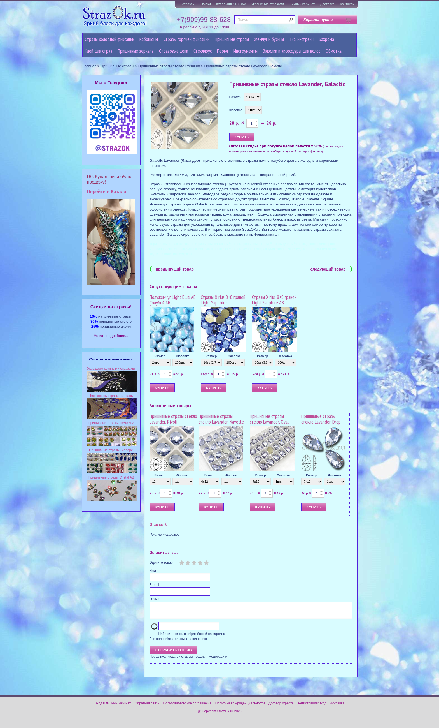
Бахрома (326, 39)
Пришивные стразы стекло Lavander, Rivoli (173, 419)
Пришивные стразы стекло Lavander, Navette (221, 419)
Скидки (205, 4)
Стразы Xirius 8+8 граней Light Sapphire (223, 300)
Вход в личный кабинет (113, 707)
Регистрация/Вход (312, 707)
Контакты (347, 4)
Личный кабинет (302, 4)
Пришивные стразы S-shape (111, 450)
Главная (89, 66)
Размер (235, 97)
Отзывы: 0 (158, 524)
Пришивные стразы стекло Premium (169, 66)
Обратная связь (147, 707)
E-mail (154, 585)
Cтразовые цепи (173, 51)
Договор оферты (281, 707)
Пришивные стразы (232, 39)
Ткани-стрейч (301, 39)
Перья (222, 51)
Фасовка (235, 110)
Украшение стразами (267, 4)
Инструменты (245, 51)
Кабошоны (148, 39)
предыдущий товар (172, 268)
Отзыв (154, 599)
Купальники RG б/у (231, 4)
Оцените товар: (162, 563)
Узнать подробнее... (111, 336)
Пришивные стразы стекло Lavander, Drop (321, 419)
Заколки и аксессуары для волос (291, 51)
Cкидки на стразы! (111, 306)
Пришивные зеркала (135, 51)
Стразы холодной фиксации (109, 39)
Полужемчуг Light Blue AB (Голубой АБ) (173, 300)
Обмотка (334, 51)
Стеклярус (202, 51)
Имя (153, 570)
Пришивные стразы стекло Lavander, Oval (269, 419)
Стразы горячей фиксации (186, 39)
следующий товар (331, 268)
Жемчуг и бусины (269, 39)
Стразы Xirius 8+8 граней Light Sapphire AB (274, 300)
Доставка (327, 4)
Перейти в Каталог (107, 191)
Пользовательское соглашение (187, 707)
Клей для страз (98, 51)
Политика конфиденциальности (240, 707)
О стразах (186, 4)
